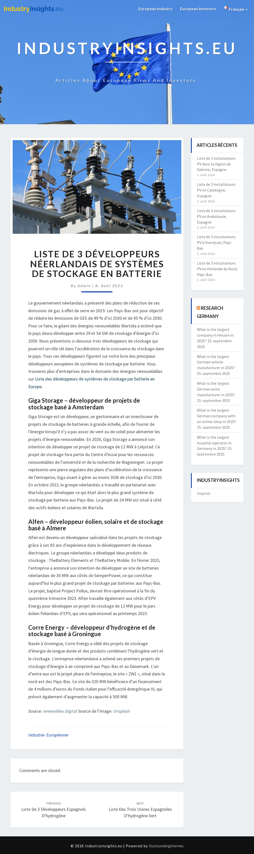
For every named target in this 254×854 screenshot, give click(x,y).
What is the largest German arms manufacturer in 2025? (216, 389)
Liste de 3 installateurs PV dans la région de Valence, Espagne (216, 164)
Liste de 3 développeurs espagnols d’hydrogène (53, 809)
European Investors (198, 8)
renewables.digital (60, 711)
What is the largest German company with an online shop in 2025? (216, 416)
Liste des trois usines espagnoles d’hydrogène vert (140, 809)
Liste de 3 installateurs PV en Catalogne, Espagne (216, 190)
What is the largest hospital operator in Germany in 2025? (214, 443)
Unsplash (121, 711)
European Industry (155, 8)
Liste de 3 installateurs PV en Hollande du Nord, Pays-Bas (217, 269)
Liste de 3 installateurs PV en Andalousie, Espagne (216, 216)
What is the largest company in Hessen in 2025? (215, 335)
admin (84, 285)
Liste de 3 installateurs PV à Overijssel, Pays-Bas (216, 242)
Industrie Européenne (48, 735)
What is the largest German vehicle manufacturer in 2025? (216, 362)
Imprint (203, 493)
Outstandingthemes (166, 845)
